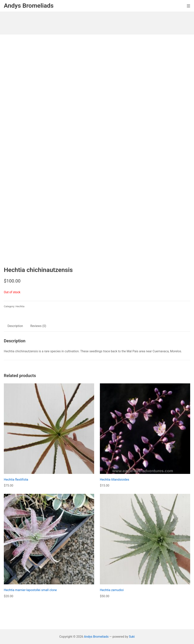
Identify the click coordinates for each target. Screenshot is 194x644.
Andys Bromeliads (96, 636)
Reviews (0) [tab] (38, 326)
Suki (132, 636)
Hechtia (19, 306)
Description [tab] (15, 326)
